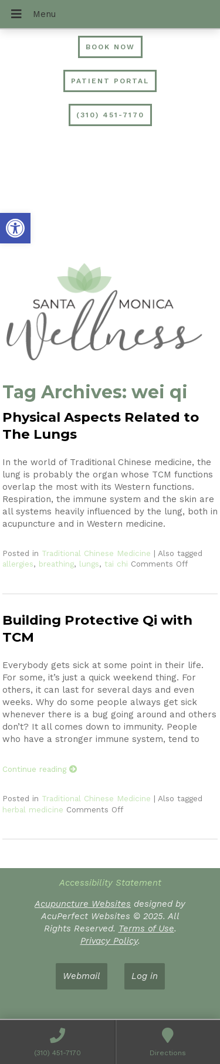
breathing (56, 563)
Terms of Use (146, 928)
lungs (89, 563)
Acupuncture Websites (83, 904)
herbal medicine (32, 809)
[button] (15, 228)
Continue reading (39, 769)
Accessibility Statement (110, 882)
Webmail (81, 976)
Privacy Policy (109, 941)
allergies (17, 563)
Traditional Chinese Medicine (96, 553)
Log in (144, 976)
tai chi (116, 563)
